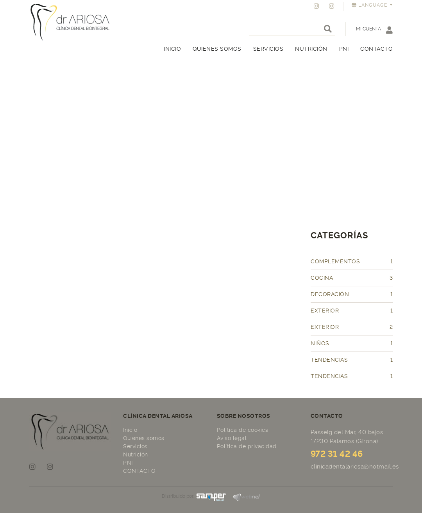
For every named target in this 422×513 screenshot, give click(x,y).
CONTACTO (139, 471)
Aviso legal (232, 438)
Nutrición (135, 454)
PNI (128, 463)
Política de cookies (242, 430)
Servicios (135, 446)
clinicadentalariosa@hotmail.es (355, 466)
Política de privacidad (247, 446)
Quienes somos (144, 438)
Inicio (130, 430)
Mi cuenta (374, 30)
